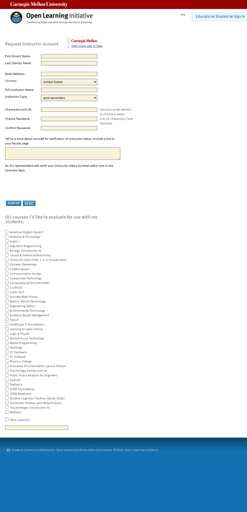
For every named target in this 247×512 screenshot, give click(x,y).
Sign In (239, 17)
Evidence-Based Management (29, 315)
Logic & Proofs (19, 334)
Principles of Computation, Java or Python (38, 366)
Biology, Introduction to (25, 250)
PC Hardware (18, 352)
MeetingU (16, 347)
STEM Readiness (21, 394)
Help (183, 14)
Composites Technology (26, 278)
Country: (11, 81)
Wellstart (16, 412)
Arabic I (15, 241)
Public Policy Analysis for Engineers (34, 375)
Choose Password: (17, 119)
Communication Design (25, 273)
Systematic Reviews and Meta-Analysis (36, 403)
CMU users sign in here (86, 46)
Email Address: (15, 74)
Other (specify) (20, 420)
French (14, 320)
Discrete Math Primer (24, 297)
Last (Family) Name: (18, 63)
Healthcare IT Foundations (27, 324)
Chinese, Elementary (23, 264)
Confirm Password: (18, 128)
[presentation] (44, 187)
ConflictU (16, 287)
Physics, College (20, 361)
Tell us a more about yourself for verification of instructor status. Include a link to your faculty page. (59, 141)
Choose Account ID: (18, 109)
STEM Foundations (22, 389)
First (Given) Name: (18, 56)
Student (222, 17)
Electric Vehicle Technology (28, 301)
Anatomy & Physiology (25, 237)
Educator (203, 17)
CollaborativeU (19, 269)
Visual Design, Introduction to (30, 407)
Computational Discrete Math (29, 283)
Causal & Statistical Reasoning (30, 255)
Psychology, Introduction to (28, 370)
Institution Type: (16, 97)
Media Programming (23, 343)
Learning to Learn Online (26, 329)
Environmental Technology (27, 310)
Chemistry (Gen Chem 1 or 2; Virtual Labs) (38, 260)
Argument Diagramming (25, 246)
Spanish (15, 380)
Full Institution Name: (19, 90)
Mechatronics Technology (27, 338)
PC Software (18, 357)
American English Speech (27, 232)
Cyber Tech (17, 292)
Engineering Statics (22, 306)
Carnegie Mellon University (39, 4)
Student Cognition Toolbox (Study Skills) (37, 398)
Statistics (16, 384)
